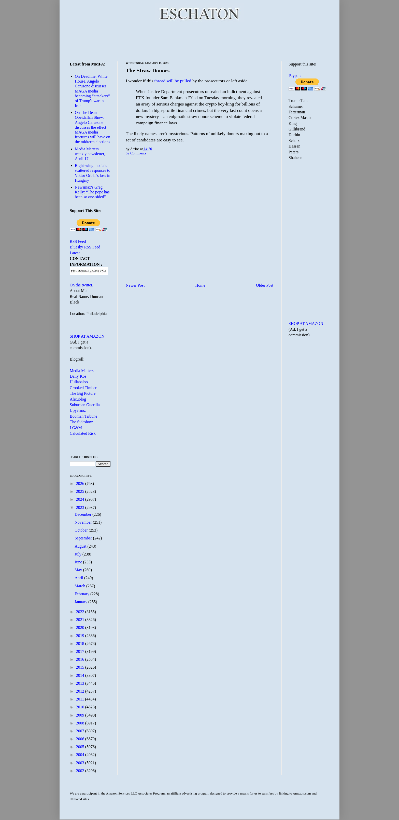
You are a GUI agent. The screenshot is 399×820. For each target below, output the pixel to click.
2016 (80, 659)
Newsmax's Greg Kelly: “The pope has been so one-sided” (92, 192)
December (83, 514)
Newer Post (135, 285)
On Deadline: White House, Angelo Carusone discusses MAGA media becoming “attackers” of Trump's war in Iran (92, 91)
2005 (80, 747)
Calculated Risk (83, 433)
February (82, 594)
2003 (80, 763)
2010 (80, 707)
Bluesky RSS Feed (85, 247)
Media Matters (82, 370)
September (84, 538)
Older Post (264, 285)
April (79, 578)
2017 (80, 651)
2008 (80, 723)
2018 (80, 643)
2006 (80, 739)
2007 (80, 731)
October (82, 530)
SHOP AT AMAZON (87, 336)
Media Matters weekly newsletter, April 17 (90, 154)
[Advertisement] (199, 40)
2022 (80, 612)
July (78, 554)
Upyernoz (78, 410)
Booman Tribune (83, 416)
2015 (80, 667)
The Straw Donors (147, 70)
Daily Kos (78, 376)
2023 (80, 507)
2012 (80, 691)
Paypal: (295, 75)
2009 (80, 715)
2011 (80, 699)
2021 (80, 619)
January (81, 602)
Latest (75, 253)
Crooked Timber (83, 388)
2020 (80, 627)
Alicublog (78, 399)
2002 (80, 771)
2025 (80, 491)
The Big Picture (82, 393)
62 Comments (136, 153)
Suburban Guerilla (85, 405)
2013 (80, 683)
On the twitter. (81, 285)
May (79, 570)
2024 (80, 499)
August (81, 546)
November (84, 522)
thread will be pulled (172, 80)
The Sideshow (81, 422)
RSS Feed (78, 241)
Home (200, 285)
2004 (80, 754)
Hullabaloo (79, 382)
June (79, 562)
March (80, 586)
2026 (80, 483)
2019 (80, 635)
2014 (80, 675)
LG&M (76, 428)
